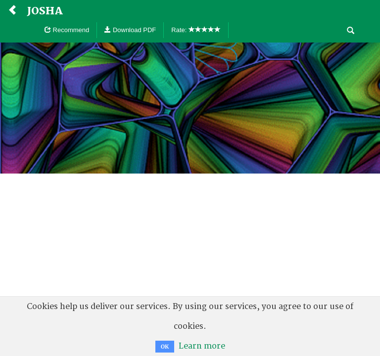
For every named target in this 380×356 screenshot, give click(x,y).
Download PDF (130, 30)
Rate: (196, 30)
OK (165, 346)
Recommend (67, 30)
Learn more (202, 346)
